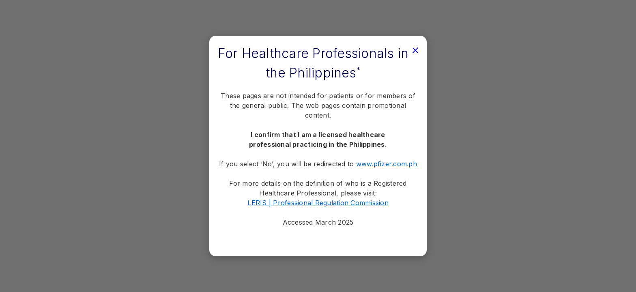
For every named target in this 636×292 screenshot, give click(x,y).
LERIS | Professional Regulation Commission (318, 203)
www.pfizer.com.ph (386, 164)
